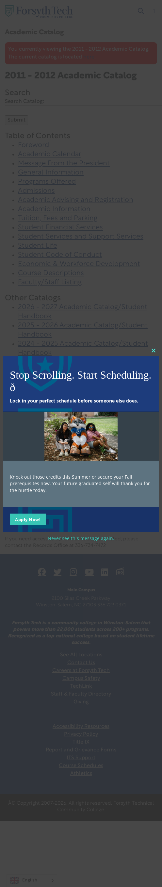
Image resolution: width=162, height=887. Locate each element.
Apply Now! (27, 519)
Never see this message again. (81, 538)
